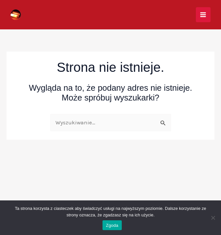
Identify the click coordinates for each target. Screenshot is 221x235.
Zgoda (112, 225)
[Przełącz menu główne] (203, 14)
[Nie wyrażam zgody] (213, 217)
